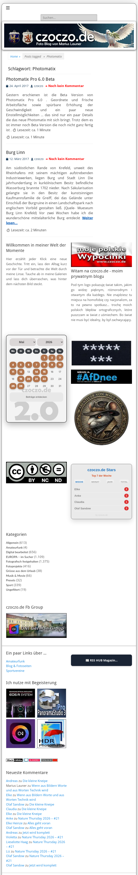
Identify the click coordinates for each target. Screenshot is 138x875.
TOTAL (124, 481)
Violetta (11, 837)
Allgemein (12, 542)
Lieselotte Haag (17, 842)
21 (36, 378)
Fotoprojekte (14, 566)
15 (44, 371)
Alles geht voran (38, 823)
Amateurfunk (14, 547)
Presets (10, 580)
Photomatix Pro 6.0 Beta (30, 79)
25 (13, 386)
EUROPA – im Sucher (19, 557)
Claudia (79, 502)
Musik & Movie (15, 575)
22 (44, 378)
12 (20, 371)
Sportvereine (15, 671)
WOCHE (79, 481)
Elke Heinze (14, 823)
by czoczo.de (36, 415)
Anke (77, 495)
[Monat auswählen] (23, 342)
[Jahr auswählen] (50, 342)
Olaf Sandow (82, 508)
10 (59, 364)
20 (28, 378)
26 (20, 386)
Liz (8, 851)
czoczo (38, 86)
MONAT (95, 481)
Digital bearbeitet (17, 552)
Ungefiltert (13, 589)
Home (15, 56)
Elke (77, 489)
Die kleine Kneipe (35, 781)
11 (13, 371)
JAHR (110, 481)
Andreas (12, 781)
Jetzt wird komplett (36, 832)
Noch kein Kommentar (66, 86)
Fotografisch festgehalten (22, 561)
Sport (9, 585)
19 (20, 378)
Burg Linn (15, 152)
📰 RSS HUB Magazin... (102, 660)
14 (36, 371)
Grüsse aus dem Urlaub (21, 571)
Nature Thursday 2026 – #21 (39, 818)
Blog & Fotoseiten (18, 666)
